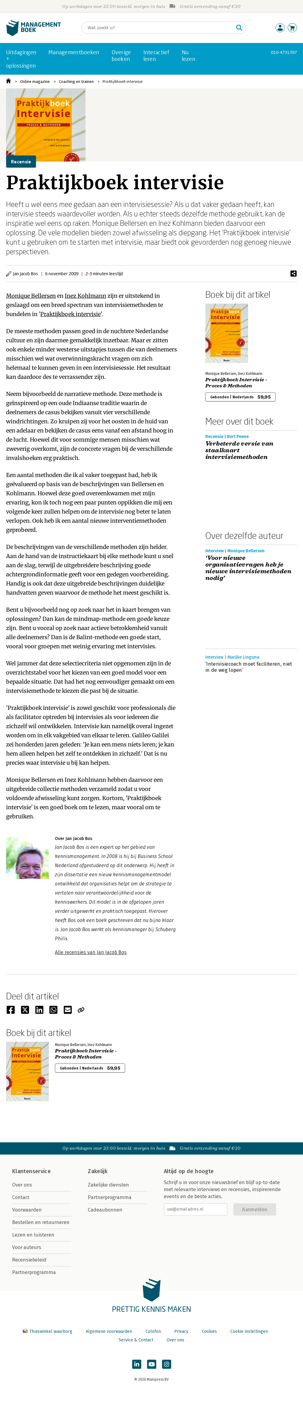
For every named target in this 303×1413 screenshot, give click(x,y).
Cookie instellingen (249, 1331)
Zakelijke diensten (108, 1185)
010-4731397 (284, 52)
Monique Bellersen (31, 295)
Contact (20, 1197)
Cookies (209, 1331)
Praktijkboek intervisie (122, 81)
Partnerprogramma (34, 1272)
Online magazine (35, 81)
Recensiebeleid (29, 1260)
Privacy (181, 1331)
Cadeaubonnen (105, 1210)
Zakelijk (97, 1171)
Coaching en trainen (76, 81)
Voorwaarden (27, 1210)
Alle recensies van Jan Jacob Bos (91, 952)
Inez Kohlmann (85, 295)
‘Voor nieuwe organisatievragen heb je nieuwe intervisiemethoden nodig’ (248, 568)
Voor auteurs (26, 1247)
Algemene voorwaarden (109, 1331)
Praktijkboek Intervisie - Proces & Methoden (236, 383)
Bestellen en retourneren (41, 1222)
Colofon (153, 1331)
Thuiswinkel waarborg (48, 1331)
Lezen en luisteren (33, 1235)
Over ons (22, 1185)
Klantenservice (31, 1171)
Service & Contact (136, 1340)
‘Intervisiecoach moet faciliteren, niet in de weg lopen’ (248, 667)
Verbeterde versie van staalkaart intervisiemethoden (239, 450)
